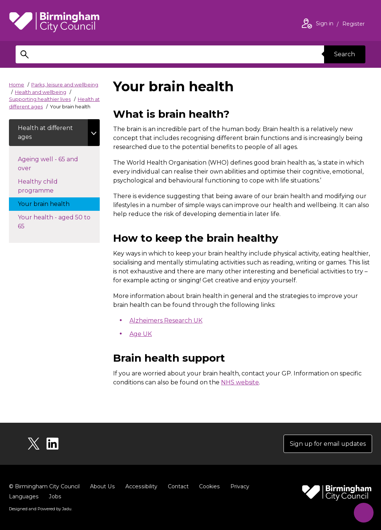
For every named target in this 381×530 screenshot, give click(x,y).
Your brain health (51, 203)
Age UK (140, 333)
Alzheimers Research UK (165, 320)
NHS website (240, 382)
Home (16, 85)
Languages (23, 496)
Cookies (208, 486)
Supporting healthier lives (40, 99)
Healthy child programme (43, 186)
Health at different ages (46, 132)
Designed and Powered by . (40, 509)
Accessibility (140, 486)
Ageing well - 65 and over (48, 164)
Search (344, 54)
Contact (176, 486)
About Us (102, 486)
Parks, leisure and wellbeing (64, 85)
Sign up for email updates (327, 443)
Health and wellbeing (40, 92)
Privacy (237, 486)
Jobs (55, 496)
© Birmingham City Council (44, 486)
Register (353, 24)
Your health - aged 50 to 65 (54, 222)
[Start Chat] (363, 512)
